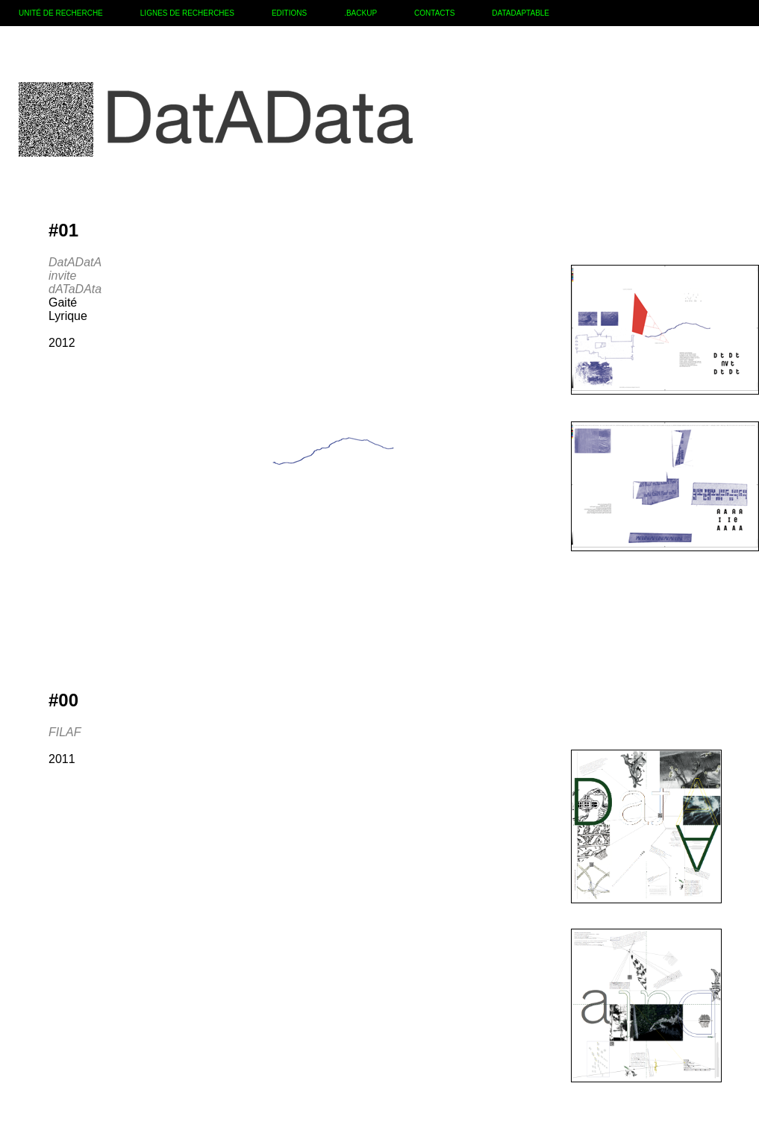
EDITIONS (289, 13)
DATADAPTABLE (520, 13)
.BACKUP (360, 13)
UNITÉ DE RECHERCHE (61, 13)
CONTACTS (434, 13)
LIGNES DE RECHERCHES (187, 13)
